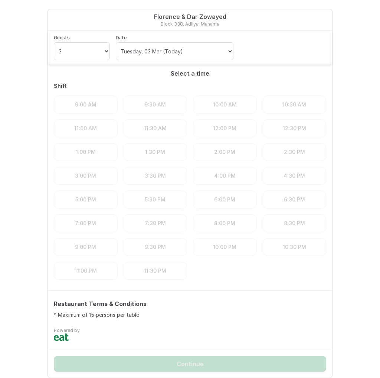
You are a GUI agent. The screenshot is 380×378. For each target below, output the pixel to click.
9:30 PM (155, 247)
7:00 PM (85, 223)
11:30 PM (155, 270)
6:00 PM (224, 199)
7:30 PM (155, 223)
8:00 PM (224, 223)
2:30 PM (294, 152)
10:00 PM (224, 247)
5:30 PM (155, 199)
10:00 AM (225, 104)
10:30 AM (294, 104)
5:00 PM (85, 199)
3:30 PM (155, 175)
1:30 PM (155, 152)
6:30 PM (294, 199)
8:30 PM (294, 223)
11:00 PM (86, 270)
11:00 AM (85, 128)
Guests (62, 37)
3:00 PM (85, 175)
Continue (190, 364)
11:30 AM (155, 128)
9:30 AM (155, 104)
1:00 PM (86, 152)
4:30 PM (294, 175)
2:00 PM (224, 152)
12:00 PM (224, 128)
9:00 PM (85, 247)
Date (121, 37)
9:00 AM (85, 104)
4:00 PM (225, 175)
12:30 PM (294, 128)
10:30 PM (294, 247)
